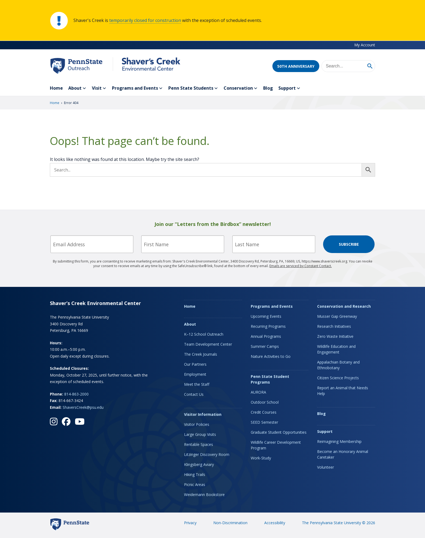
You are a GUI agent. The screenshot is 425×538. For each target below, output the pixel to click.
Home (56, 88)
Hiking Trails (194, 474)
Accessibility (274, 522)
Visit (99, 88)
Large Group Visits (200, 434)
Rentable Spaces (198, 444)
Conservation (241, 88)
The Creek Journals (200, 354)
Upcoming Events (266, 316)
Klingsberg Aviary (199, 464)
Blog (268, 88)
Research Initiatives (334, 326)
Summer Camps (265, 346)
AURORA (258, 392)
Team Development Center (208, 344)
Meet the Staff (196, 384)
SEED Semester (264, 422)
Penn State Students (193, 88)
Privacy (190, 522)
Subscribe (349, 244)
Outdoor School (265, 402)
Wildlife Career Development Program (276, 445)
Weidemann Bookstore (204, 494)
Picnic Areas (194, 484)
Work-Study (261, 458)
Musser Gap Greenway (337, 316)
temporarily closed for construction (145, 20)
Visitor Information (202, 414)
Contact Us (194, 394)
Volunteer (325, 467)
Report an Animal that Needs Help (342, 390)
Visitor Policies (196, 424)
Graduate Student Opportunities (279, 432)
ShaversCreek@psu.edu (83, 407)
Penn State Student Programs (270, 379)
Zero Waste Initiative (335, 336)
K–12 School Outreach (203, 334)
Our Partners (195, 364)
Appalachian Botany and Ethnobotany (338, 364)
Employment (195, 374)
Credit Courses (263, 412)
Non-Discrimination (230, 522)
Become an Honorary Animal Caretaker (342, 454)
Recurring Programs (268, 326)
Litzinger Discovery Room (206, 454)
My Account (364, 44)
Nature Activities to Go (271, 356)
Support (289, 88)
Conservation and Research (344, 306)
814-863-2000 (76, 394)
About (77, 88)
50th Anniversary (295, 66)
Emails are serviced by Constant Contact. (300, 266)
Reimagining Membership (339, 441)
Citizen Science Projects (338, 377)
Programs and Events (137, 88)
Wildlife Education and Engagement (336, 349)
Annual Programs (266, 336)
